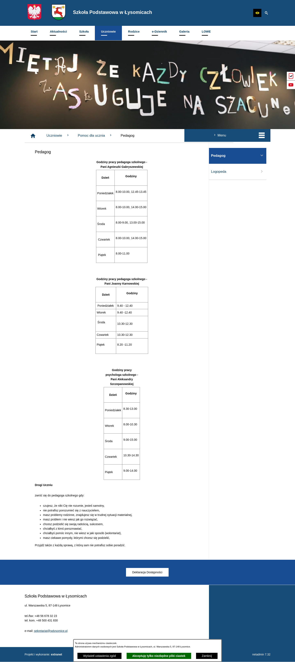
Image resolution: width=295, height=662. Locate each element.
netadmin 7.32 (261, 654)
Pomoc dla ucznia (157, 135)
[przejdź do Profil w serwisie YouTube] (291, 85)
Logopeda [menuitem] (53, 171)
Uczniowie (119, 135)
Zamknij (207, 655)
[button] (257, 13)
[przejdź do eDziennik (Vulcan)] (291, 76)
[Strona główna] (94, 136)
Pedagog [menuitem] (53, 155)
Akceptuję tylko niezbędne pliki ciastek (158, 655)
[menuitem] (34, 33)
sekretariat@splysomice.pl (51, 637)
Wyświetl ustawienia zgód (99, 655)
